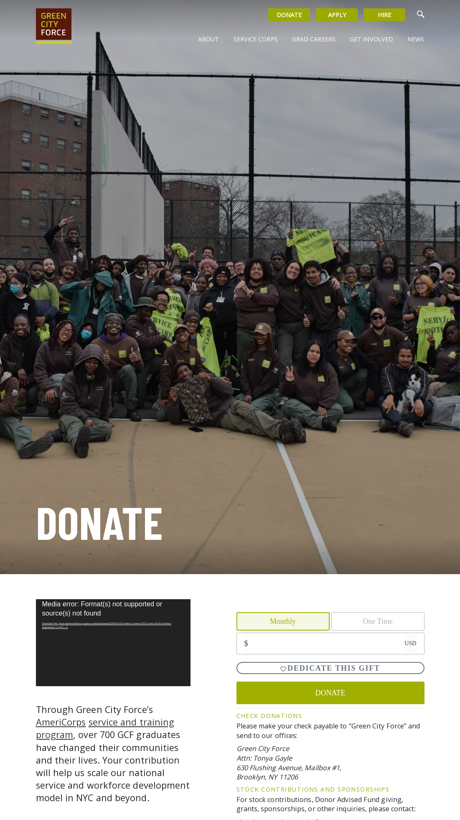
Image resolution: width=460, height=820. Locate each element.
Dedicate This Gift (330, 668)
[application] (113, 642)
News (415, 39)
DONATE (330, 693)
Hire (384, 15)
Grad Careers (313, 39)
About (208, 39)
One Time (378, 621)
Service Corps (255, 39)
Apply (337, 15)
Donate (289, 15)
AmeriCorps (61, 722)
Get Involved (371, 39)
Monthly (283, 621)
